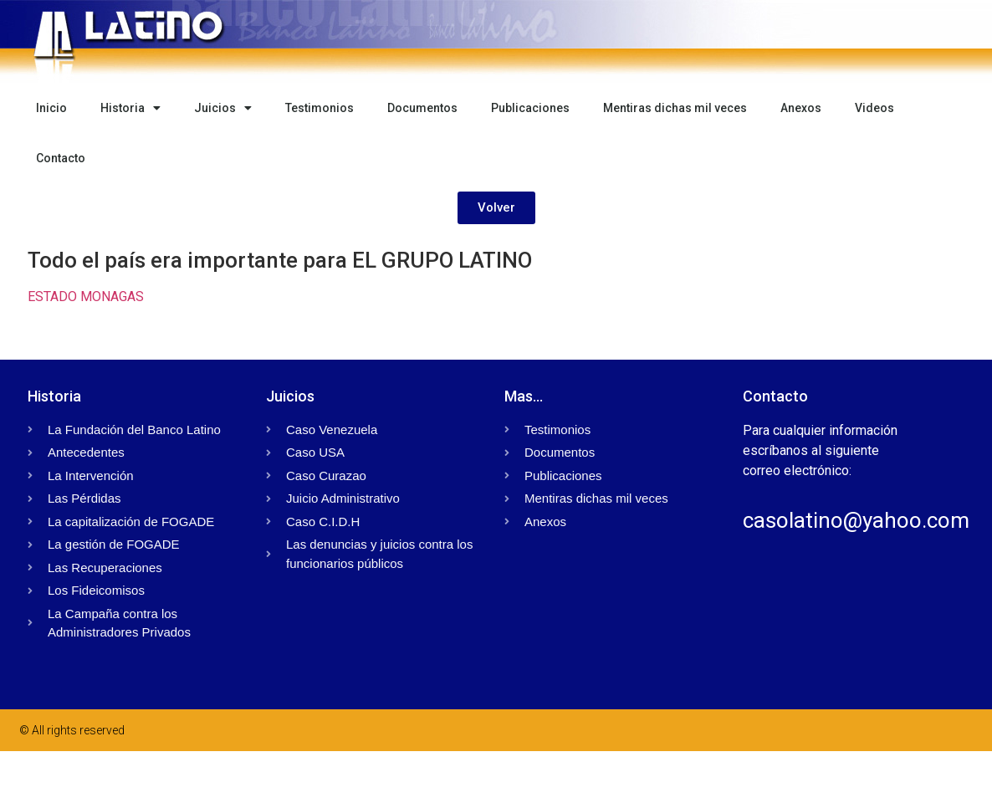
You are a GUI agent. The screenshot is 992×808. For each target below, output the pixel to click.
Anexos (800, 108)
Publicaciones (530, 108)
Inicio (51, 108)
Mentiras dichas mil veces (675, 108)
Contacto (60, 158)
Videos (874, 108)
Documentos (422, 108)
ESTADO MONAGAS (86, 296)
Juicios (223, 108)
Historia (130, 108)
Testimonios (319, 108)
